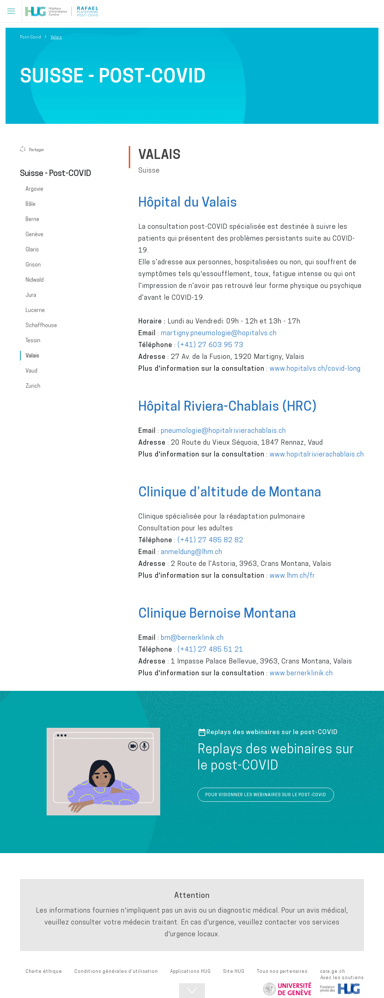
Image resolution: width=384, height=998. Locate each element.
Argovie (34, 189)
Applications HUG (190, 971)
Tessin (33, 340)
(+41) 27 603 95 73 (210, 345)
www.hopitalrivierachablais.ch (317, 454)
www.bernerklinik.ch (301, 673)
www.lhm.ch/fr (292, 575)
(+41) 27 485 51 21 (210, 649)
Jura (31, 295)
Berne (32, 219)
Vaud (31, 371)
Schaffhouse (41, 325)
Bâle (31, 204)
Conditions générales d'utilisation (116, 971)
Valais (32, 356)
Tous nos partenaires (282, 971)
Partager (32, 149)
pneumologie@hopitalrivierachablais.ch (223, 430)
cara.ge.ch (332, 971)
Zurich (33, 386)
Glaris (32, 249)
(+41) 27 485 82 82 (210, 540)
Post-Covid (30, 37)
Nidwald (35, 280)
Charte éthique (44, 971)
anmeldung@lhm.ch (191, 552)
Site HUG (234, 971)
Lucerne (35, 310)
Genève (34, 234)
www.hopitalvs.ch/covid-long (315, 368)
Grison (33, 265)
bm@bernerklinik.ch (192, 637)
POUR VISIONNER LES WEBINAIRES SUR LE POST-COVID (265, 794)
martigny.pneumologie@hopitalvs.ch (219, 333)
